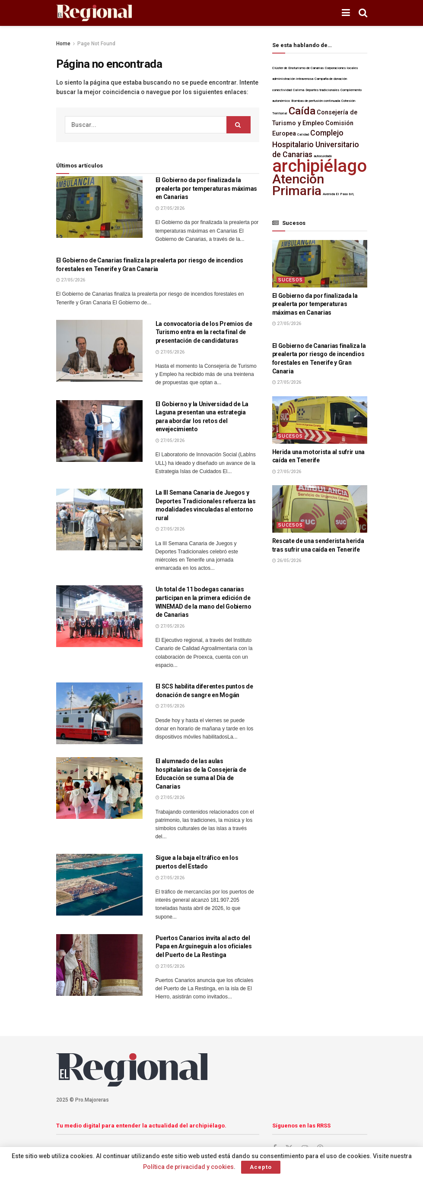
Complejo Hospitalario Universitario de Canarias (315, 144)
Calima (298, 90)
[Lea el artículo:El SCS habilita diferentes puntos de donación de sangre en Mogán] (99, 713)
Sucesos (290, 280)
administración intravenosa (292, 79)
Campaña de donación (331, 79)
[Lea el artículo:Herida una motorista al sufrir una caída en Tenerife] (319, 420)
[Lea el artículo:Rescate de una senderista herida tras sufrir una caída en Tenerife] (319, 509)
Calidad (303, 134)
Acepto (261, 1167)
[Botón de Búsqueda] (363, 13)
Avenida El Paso (335, 194)
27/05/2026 (170, 208)
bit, (351, 194)
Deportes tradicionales (322, 90)
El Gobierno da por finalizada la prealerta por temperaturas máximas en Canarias (206, 188)
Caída (302, 111)
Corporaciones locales (341, 68)
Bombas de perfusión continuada (315, 101)
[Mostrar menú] (346, 13)
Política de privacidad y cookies (188, 1166)
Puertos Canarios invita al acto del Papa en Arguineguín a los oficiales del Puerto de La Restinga (204, 946)
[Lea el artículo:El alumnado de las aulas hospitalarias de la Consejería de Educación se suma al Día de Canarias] (99, 788)
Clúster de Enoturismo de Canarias (298, 68)
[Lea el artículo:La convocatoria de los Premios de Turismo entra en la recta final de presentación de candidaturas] (99, 351)
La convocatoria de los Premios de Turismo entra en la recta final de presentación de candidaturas (204, 332)
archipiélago (319, 166)
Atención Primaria (298, 184)
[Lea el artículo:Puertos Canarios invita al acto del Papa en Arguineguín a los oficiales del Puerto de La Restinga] (99, 965)
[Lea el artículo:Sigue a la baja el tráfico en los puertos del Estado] (99, 885)
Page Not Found (96, 44)
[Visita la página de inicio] (94, 13)
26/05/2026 (286, 560)
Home (63, 44)
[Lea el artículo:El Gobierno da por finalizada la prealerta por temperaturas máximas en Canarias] (99, 207)
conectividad (282, 90)
